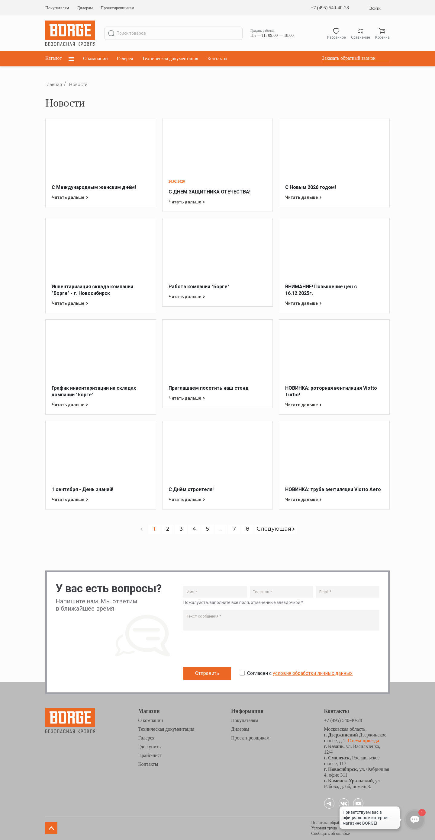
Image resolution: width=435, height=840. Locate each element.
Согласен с (300, 673)
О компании (95, 58)
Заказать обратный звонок (348, 58)
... (221, 528)
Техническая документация (170, 58)
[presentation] (229, 650)
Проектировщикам (117, 8)
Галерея (125, 58)
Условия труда (324, 828)
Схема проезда (362, 740)
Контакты (217, 58)
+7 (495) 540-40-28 (330, 7)
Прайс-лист (150, 755)
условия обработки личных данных (313, 673)
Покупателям (57, 8)
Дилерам (85, 8)
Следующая (276, 528)
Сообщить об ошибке (330, 833)
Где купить (149, 746)
